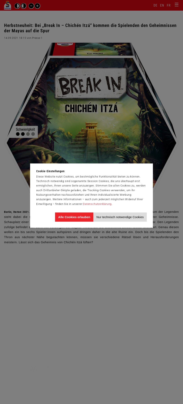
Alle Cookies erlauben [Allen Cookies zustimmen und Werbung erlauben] (74, 217)
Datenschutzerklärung (97, 203)
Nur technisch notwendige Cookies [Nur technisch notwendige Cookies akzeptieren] (120, 217)
